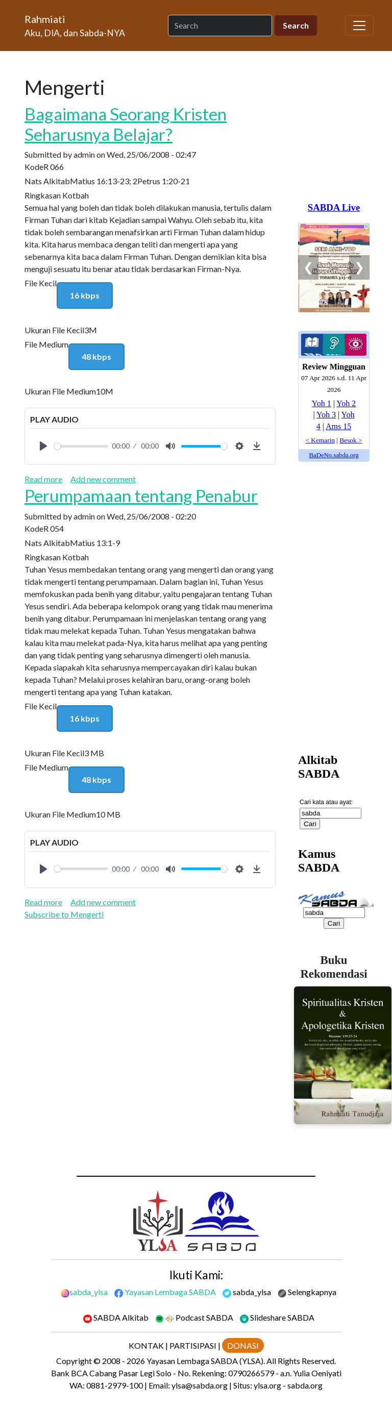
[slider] (81, 446)
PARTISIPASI (192, 1345)
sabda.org (305, 1385)
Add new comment (103, 479)
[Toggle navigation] (359, 25)
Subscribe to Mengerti (64, 914)
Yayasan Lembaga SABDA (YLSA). (205, 1361)
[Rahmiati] (78, 25)
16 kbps (85, 295)
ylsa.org (267, 1385)
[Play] (43, 446)
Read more (43, 479)
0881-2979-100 (114, 1385)
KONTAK (146, 1345)
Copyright (74, 1361)
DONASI (243, 1345)
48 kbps (96, 356)
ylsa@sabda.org (200, 1385)
